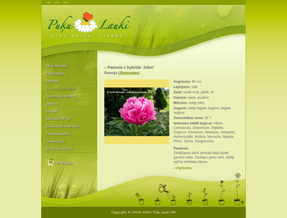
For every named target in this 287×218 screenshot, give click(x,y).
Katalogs (52, 81)
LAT (48, 2)
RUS (57, 2)
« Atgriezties (182, 168)
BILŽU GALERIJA (59, 149)
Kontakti (52, 111)
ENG (65, 2)
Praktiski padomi (58, 134)
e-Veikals (64, 162)
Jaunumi (52, 104)
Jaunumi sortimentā (60, 89)
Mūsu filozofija (56, 66)
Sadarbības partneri (60, 96)
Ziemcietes (128, 73)
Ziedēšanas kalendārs (62, 126)
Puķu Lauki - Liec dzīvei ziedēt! (89, 24)
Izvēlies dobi (55, 141)
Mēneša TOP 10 (58, 119)
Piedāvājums (55, 73)
